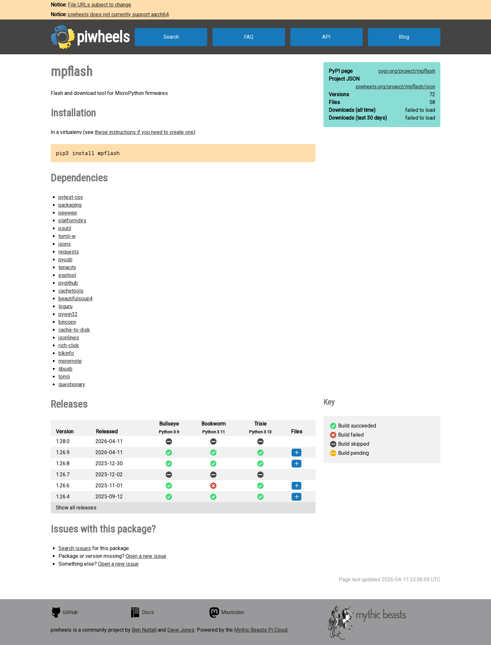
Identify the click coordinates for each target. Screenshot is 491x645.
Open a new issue (146, 556)
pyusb (65, 260)
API (326, 37)
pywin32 (68, 314)
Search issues (74, 548)
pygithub (68, 283)
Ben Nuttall (144, 630)
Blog (404, 37)
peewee (67, 213)
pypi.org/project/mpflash (407, 71)
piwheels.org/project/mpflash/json (395, 87)
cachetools (70, 291)
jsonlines (68, 338)
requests (68, 252)
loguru (65, 306)
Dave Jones (181, 630)
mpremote (70, 361)
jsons (64, 244)
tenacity (67, 267)
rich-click (68, 345)
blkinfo (66, 353)
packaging (70, 205)
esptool (67, 275)
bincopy (67, 322)
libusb (65, 369)
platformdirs (72, 220)
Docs (142, 612)
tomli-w (67, 236)
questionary (71, 384)
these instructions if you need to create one (144, 132)
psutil (64, 228)
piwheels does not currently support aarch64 (118, 14)
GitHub (64, 612)
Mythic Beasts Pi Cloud (260, 630)
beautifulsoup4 (75, 299)
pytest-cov (70, 197)
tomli (64, 377)
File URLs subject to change (99, 5)
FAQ (248, 37)
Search (171, 37)
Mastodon (226, 612)
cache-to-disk (74, 330)
